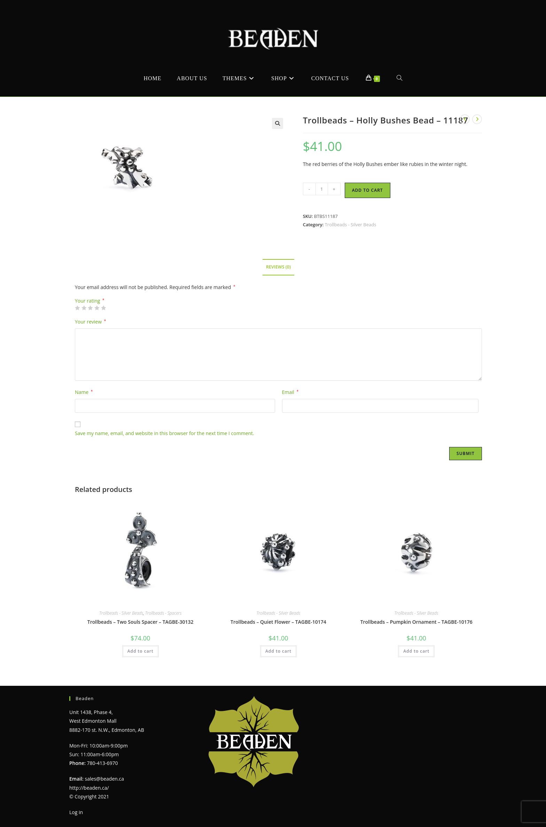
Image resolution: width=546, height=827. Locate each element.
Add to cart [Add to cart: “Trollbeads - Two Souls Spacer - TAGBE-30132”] (140, 651)
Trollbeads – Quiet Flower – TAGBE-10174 (278, 622)
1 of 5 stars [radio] (77, 307)
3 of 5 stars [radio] (90, 307)
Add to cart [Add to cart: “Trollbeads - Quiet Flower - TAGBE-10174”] (278, 651)
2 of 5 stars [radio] (83, 307)
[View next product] (477, 119)
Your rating (89, 300)
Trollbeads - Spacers (163, 613)
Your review (90, 321)
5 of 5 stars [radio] (103, 307)
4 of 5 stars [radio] (96, 307)
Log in (76, 812)
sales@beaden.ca (104, 778)
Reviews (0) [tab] (278, 267)
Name (84, 392)
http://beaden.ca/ (89, 787)
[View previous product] (465, 119)
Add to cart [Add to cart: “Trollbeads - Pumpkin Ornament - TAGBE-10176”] (416, 651)
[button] (277, 123)
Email (290, 392)
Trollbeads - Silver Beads (350, 224)
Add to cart (367, 190)
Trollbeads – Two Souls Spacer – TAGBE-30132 (140, 622)
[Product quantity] (321, 189)
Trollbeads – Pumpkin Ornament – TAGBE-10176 (416, 622)
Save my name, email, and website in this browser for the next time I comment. (164, 433)
